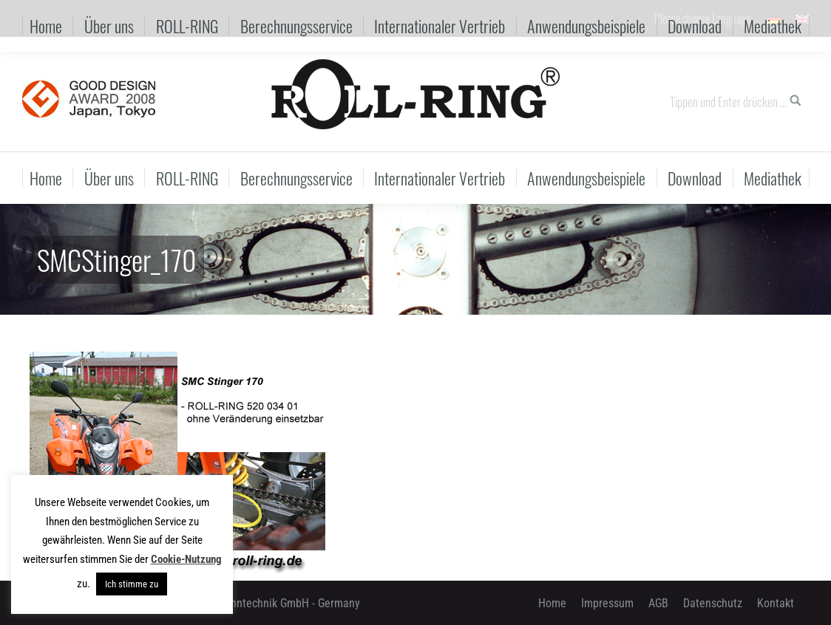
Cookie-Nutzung (186, 559)
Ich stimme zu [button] (131, 584)
